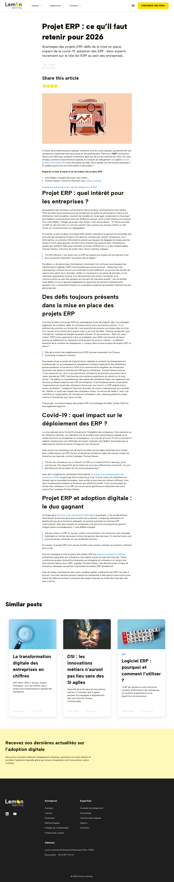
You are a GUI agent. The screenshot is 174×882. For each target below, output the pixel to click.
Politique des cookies (54, 833)
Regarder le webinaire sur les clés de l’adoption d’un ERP (69, 187)
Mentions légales (52, 823)
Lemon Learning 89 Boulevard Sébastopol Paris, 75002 (69, 850)
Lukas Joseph (48, 64)
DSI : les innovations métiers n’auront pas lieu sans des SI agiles (85, 669)
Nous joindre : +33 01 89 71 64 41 (59, 855)
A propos (49, 808)
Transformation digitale (90, 818)
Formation (84, 828)
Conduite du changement (91, 808)
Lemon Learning (93, 180)
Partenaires (50, 818)
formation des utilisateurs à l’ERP (73, 515)
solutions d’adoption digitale (111, 554)
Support (83, 823)
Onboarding (85, 813)
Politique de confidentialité (57, 828)
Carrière (48, 813)
